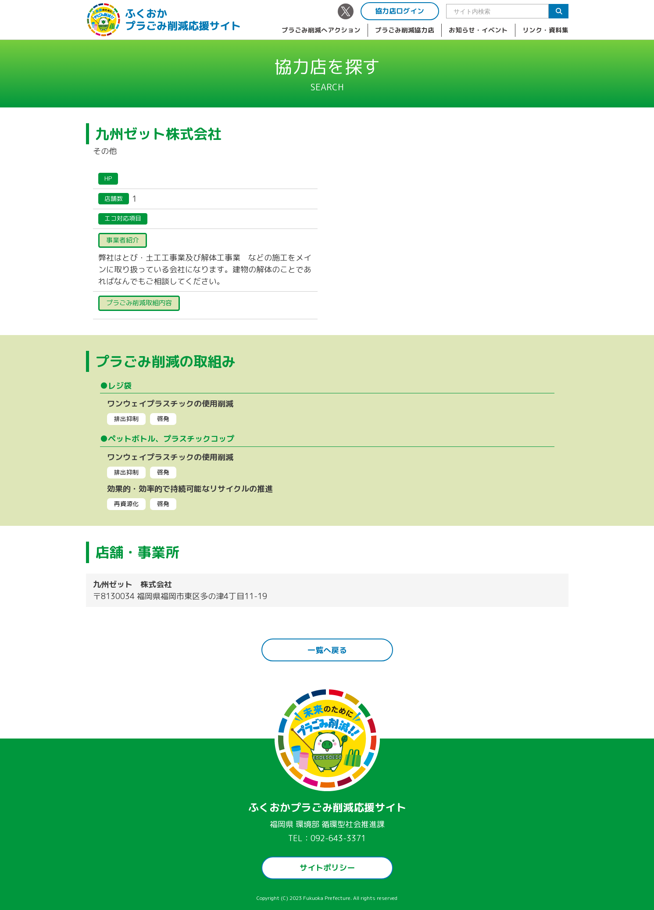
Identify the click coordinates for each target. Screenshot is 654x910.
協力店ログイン (399, 11)
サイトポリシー (327, 867)
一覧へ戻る (327, 650)
